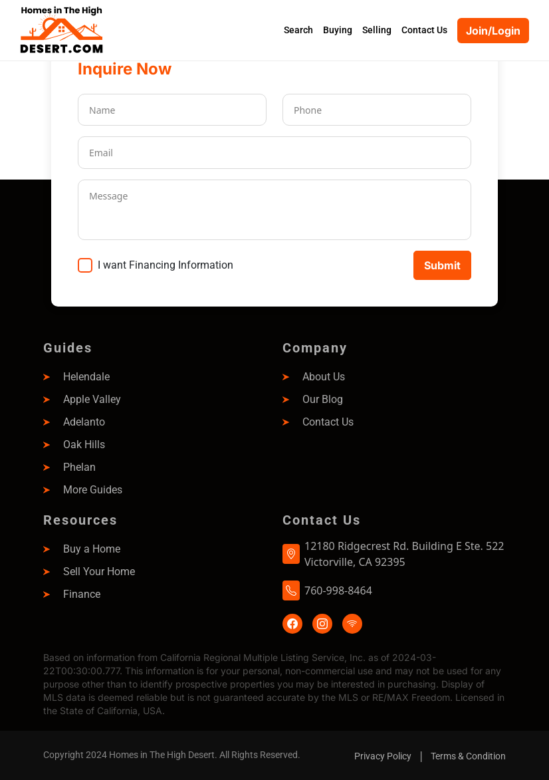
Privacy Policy (382, 756)
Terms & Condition (468, 756)
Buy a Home (91, 549)
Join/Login (493, 30)
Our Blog (322, 399)
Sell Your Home (99, 571)
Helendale (86, 376)
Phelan (79, 467)
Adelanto (84, 422)
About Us (323, 376)
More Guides (92, 489)
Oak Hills (84, 444)
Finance (81, 594)
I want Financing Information (165, 265)
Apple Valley (92, 399)
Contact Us (328, 422)
